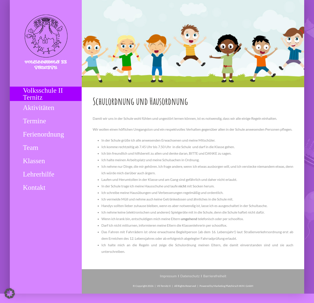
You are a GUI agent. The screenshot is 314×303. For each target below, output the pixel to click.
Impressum (168, 276)
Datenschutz (190, 276)
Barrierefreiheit (214, 276)
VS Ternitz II (164, 286)
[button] (9, 293)
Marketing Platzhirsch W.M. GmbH (233, 286)
